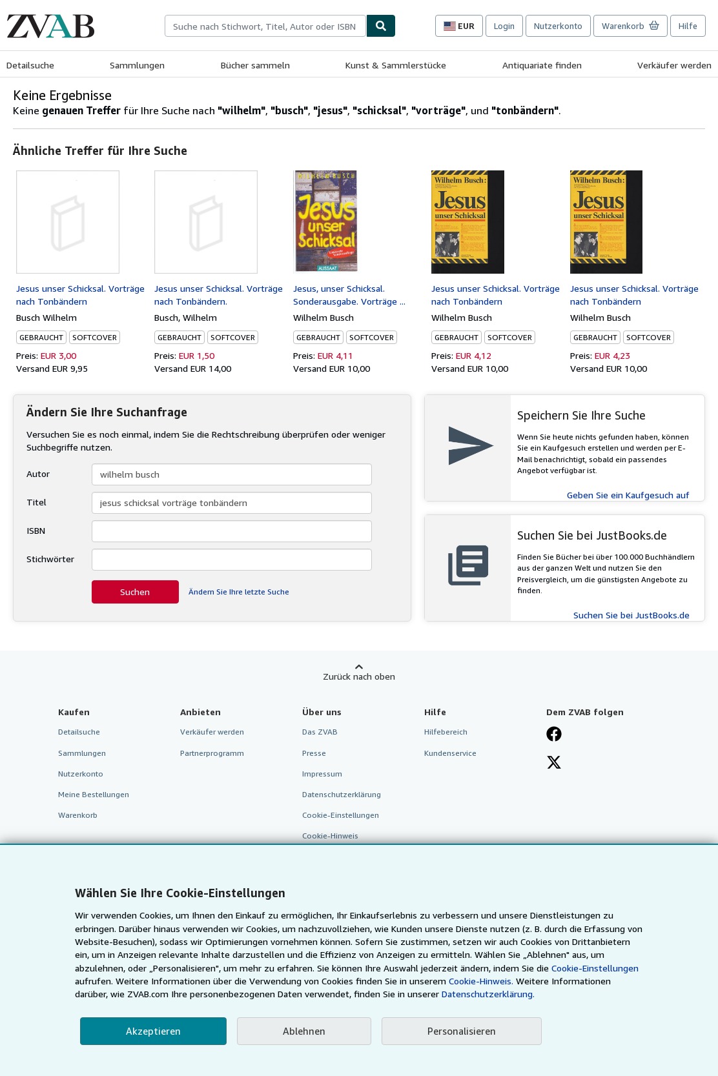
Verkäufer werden (674, 64)
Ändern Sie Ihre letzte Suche (239, 591)
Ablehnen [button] (304, 1031)
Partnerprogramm (212, 753)
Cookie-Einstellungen (595, 967)
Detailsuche (30, 64)
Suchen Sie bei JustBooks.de (631, 614)
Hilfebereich (445, 731)
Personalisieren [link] (461, 1031)
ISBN (35, 530)
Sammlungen (137, 64)
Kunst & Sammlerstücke (395, 64)
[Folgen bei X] (554, 763)
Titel (36, 501)
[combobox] (265, 26)
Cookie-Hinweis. (481, 980)
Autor (38, 473)
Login (504, 26)
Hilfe (688, 26)
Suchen (135, 591)
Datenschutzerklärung (341, 794)
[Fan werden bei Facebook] (554, 735)
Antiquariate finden (542, 64)
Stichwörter (50, 558)
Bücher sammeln (255, 64)
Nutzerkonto (558, 26)
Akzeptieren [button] (153, 1031)
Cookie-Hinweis (330, 835)
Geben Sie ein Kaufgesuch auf (628, 494)
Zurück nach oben (359, 676)
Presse (314, 753)
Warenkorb (77, 815)
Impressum (322, 773)
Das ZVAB (320, 731)
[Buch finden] (381, 26)
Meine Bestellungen (93, 794)
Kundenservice (450, 753)
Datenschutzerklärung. (488, 993)
